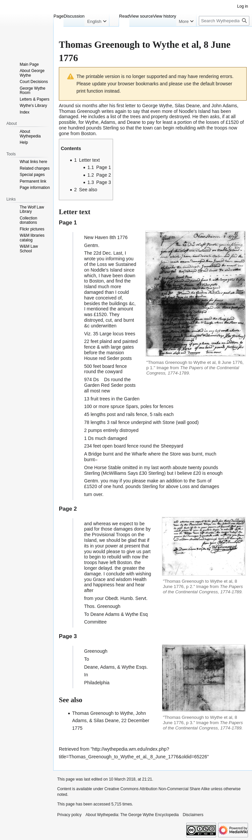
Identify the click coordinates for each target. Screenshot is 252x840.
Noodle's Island (194, 111)
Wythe (132, 614)
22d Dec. (102, 253)
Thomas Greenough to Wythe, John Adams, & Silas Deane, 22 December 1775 (110, 721)
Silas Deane (187, 105)
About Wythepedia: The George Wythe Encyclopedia (132, 814)
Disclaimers (193, 814)
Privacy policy (69, 814)
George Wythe (157, 105)
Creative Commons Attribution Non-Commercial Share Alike (157, 789)
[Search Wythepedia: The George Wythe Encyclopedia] (224, 21)
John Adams (224, 105)
